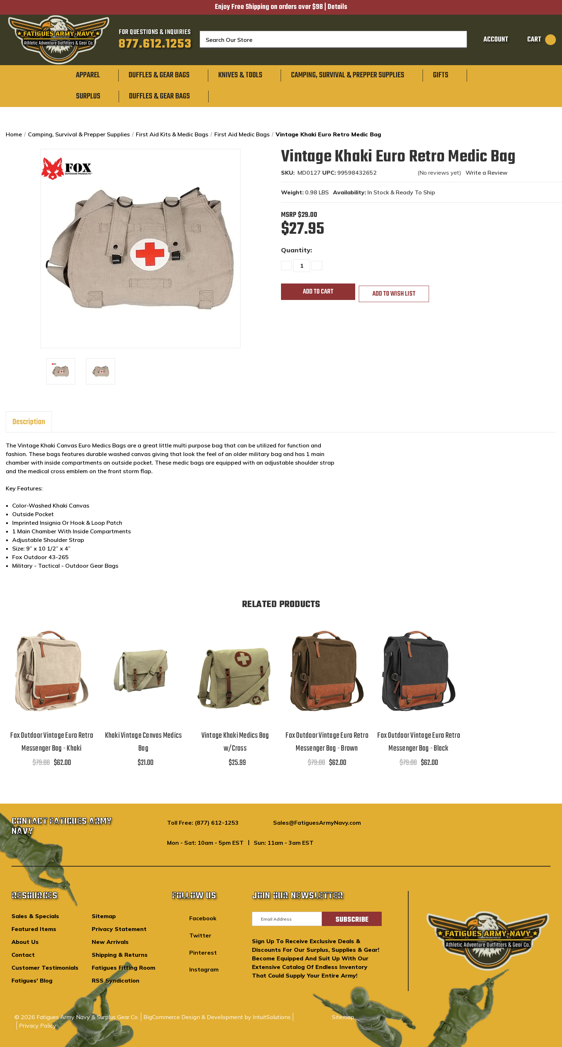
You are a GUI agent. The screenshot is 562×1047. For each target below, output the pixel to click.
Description (29, 422)
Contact (23, 954)
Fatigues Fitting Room (123, 967)
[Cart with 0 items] (533, 40)
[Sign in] (488, 40)
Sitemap (104, 916)
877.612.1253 (155, 44)
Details (337, 7)
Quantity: (296, 250)
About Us (25, 941)
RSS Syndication (115, 980)
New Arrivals (110, 941)
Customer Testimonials (44, 967)
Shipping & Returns (120, 954)
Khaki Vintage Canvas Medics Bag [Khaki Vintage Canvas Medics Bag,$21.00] (143, 742)
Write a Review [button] (487, 172)
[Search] (456, 39)
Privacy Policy (37, 1025)
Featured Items (33, 928)
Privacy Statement (119, 928)
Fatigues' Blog (31, 980)
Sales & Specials (35, 916)
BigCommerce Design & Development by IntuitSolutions (217, 1017)
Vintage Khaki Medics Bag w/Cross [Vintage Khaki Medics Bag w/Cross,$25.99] (235, 742)
